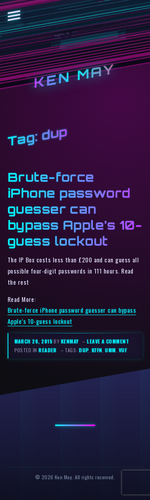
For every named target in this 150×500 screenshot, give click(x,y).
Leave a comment (108, 341)
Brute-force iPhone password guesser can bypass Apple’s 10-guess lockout (75, 208)
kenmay (70, 341)
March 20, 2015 (34, 341)
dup (83, 350)
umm (110, 350)
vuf (123, 350)
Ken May (75, 76)
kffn (97, 350)
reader (47, 350)
